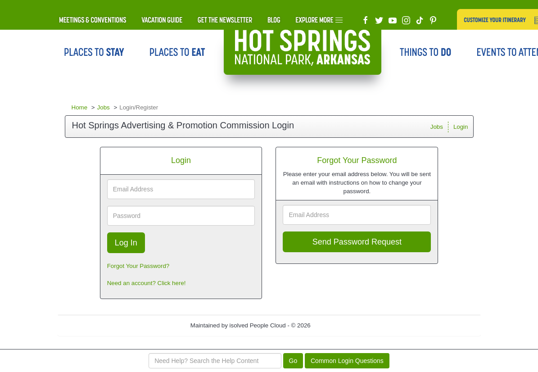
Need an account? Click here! (146, 283)
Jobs (103, 107)
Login (460, 126)
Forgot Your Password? (138, 266)
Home (80, 107)
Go (293, 360)
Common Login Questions (347, 360)
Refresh (337, 325)
